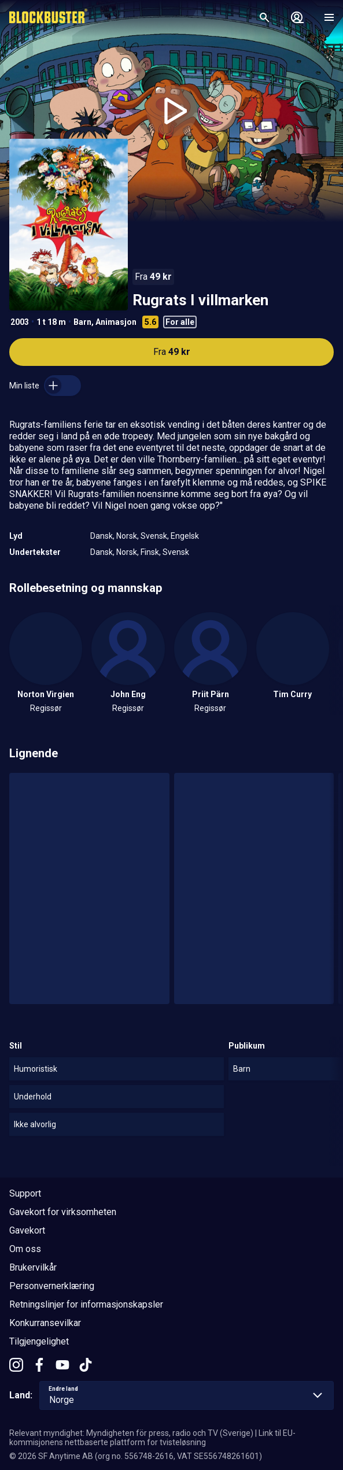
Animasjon (116, 322)
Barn (82, 322)
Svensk (154, 535)
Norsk (126, 535)
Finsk (150, 552)
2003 (19, 322)
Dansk (101, 535)
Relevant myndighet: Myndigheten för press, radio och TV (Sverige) (131, 1433)
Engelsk (185, 535)
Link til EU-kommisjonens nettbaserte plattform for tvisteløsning (152, 1437)
